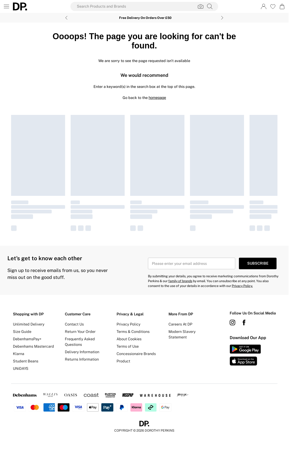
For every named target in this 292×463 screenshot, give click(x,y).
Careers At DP (180, 324)
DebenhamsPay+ (27, 339)
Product (123, 361)
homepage (157, 98)
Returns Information (82, 359)
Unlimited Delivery (28, 324)
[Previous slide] (66, 17)
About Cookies (129, 339)
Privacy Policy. (242, 286)
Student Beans (25, 361)
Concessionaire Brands (136, 354)
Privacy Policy (128, 324)
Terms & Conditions (133, 331)
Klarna (18, 354)
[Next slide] (222, 17)
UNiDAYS (20, 368)
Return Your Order (80, 331)
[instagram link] (232, 322)
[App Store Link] (245, 355)
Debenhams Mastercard (33, 346)
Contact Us (74, 324)
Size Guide (22, 331)
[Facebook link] (244, 322)
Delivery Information (82, 352)
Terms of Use (128, 346)
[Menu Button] (6, 6)
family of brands (180, 281)
